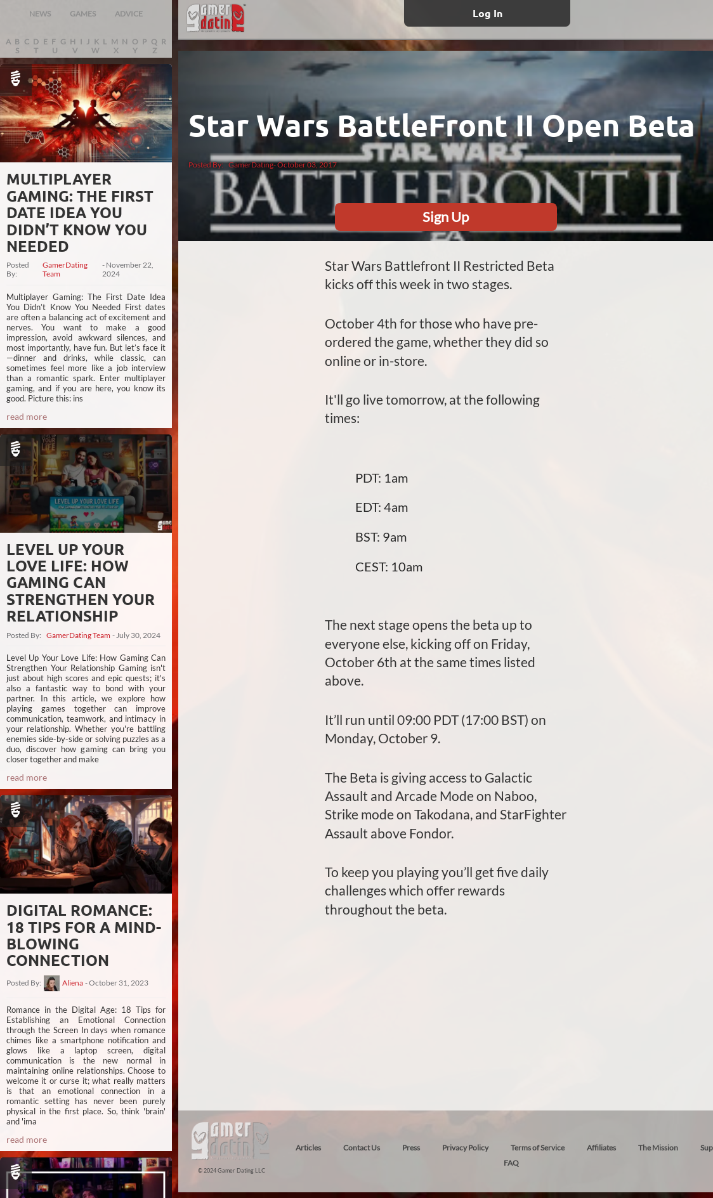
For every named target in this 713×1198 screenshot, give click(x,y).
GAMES (83, 13)
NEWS (40, 13)
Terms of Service (538, 1147)
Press (411, 1147)
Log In (487, 13)
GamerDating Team (65, 269)
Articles (308, 1147)
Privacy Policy (465, 1147)
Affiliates (601, 1147)
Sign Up (445, 216)
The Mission (658, 1147)
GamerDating (250, 164)
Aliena (72, 983)
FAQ (511, 1163)
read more (26, 416)
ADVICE (129, 13)
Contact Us (361, 1147)
